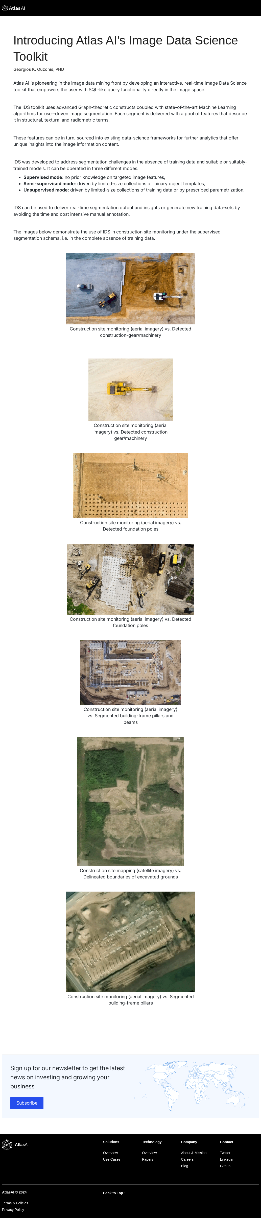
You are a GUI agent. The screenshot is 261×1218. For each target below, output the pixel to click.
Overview (110, 1153)
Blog (184, 1166)
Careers (187, 1159)
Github (225, 1166)
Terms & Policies (15, 1203)
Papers (147, 1159)
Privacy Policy (13, 1210)
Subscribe (26, 1103)
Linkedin (226, 1159)
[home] (13, 8)
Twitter (225, 1153)
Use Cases (111, 1159)
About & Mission (194, 1153)
